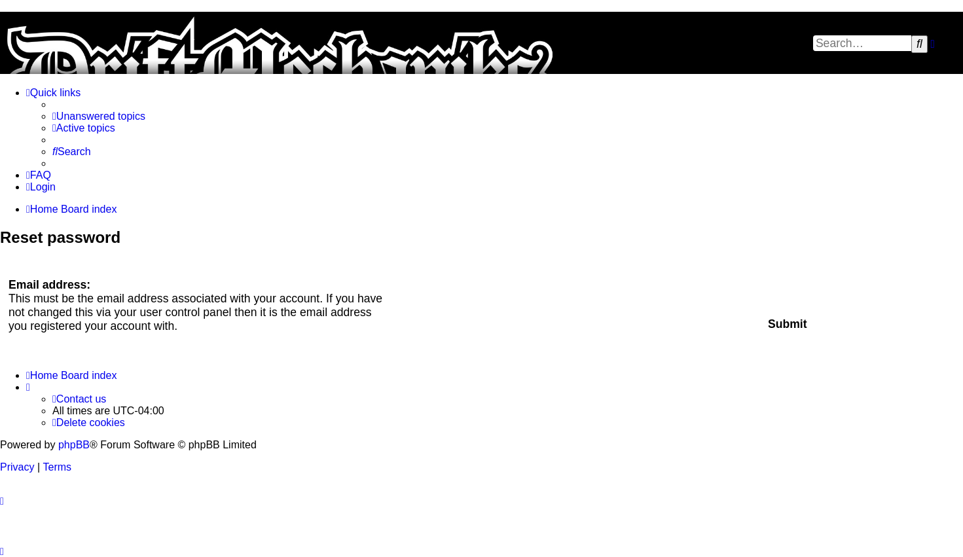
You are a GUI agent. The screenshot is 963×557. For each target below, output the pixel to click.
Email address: (49, 284)
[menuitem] (98, 116)
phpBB (74, 444)
